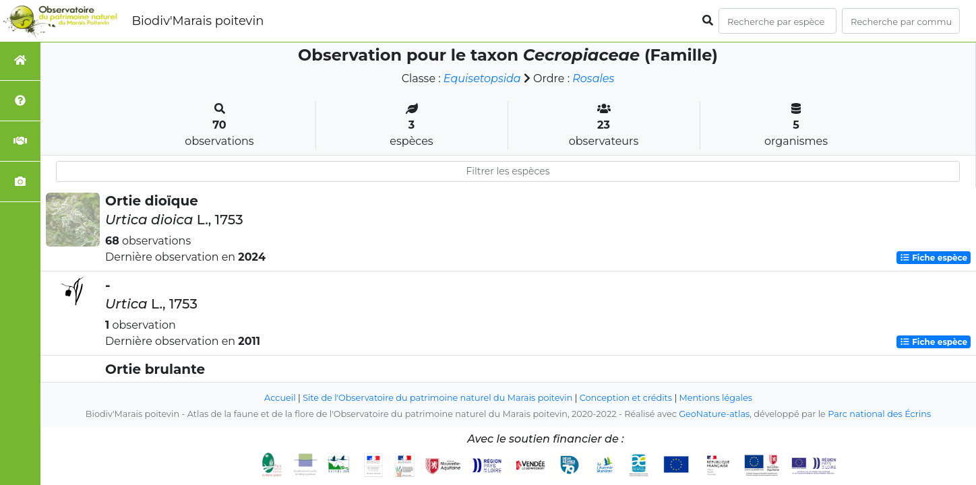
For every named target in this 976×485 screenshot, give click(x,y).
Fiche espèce (933, 258)
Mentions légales (715, 398)
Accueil (280, 398)
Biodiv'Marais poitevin (197, 20)
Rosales (593, 78)
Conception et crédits (626, 398)
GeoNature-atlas (714, 414)
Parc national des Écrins (879, 414)
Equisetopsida (482, 78)
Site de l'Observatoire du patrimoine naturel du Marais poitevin (437, 398)
